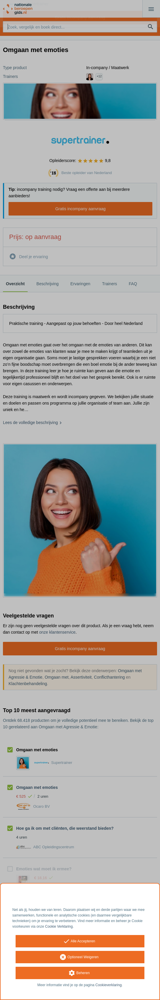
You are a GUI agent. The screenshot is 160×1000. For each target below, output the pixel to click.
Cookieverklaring (108, 985)
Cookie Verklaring (59, 926)
